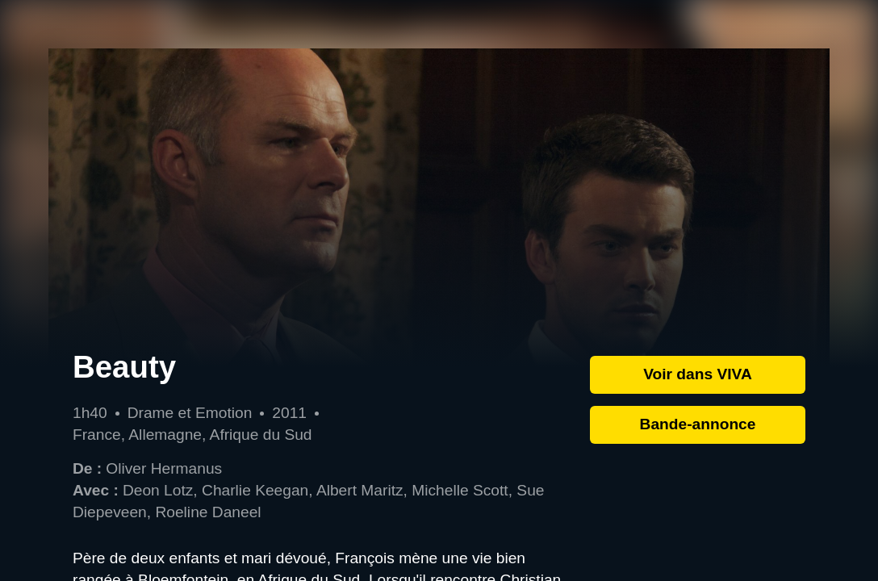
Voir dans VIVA (697, 374)
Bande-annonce (698, 424)
